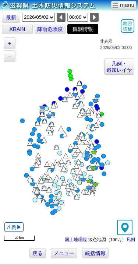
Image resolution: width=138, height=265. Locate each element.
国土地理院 (76, 239)
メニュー (64, 253)
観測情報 (82, 29)
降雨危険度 (50, 29)
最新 (11, 17)
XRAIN (17, 29)
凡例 (130, 239)
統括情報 (95, 253)
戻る (37, 253)
